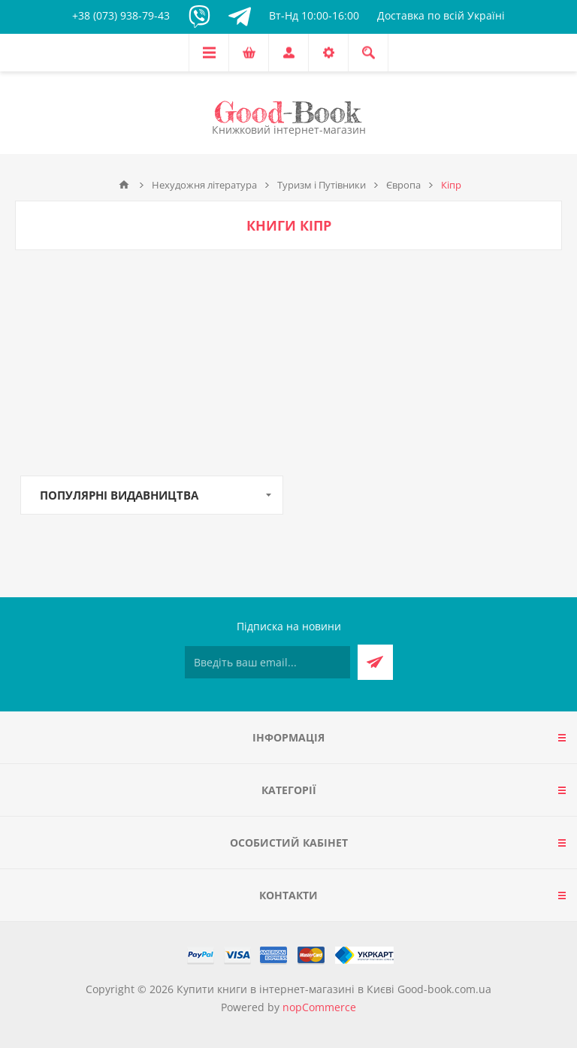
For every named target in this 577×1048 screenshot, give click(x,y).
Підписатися (375, 662)
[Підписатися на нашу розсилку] (267, 662)
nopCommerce (319, 1007)
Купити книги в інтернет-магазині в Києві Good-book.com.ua (334, 989)
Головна (123, 185)
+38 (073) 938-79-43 (121, 15)
